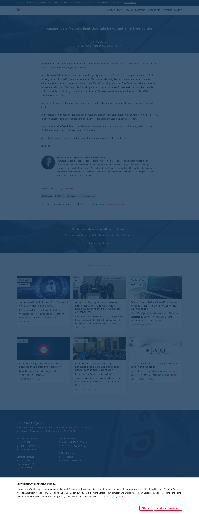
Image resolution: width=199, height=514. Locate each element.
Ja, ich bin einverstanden (168, 508)
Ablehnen (146, 508)
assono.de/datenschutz (118, 496)
